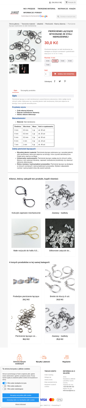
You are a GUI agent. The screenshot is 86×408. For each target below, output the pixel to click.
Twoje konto (50, 371)
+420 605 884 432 (68, 386)
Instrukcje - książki (67, 9)
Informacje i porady (32, 12)
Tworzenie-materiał (46, 9)
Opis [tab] (15, 90)
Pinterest (65, 81)
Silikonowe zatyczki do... (60, 251)
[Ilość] (46, 74)
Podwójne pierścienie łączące (26, 296)
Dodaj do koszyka (64, 74)
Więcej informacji (20, 404)
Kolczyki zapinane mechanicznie (26, 213)
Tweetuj (60, 81)
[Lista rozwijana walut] (40, 2)
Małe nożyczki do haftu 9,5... (26, 251)
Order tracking (48, 375)
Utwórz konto (48, 379)
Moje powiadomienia (50, 382)
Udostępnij (55, 81)
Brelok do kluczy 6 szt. (60, 296)
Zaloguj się (47, 377)
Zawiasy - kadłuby (60, 213)
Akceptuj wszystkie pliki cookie (20, 395)
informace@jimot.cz (69, 390)
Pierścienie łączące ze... (26, 336)
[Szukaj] (66, 17)
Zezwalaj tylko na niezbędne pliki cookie (21, 400)
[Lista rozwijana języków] (26, 2)
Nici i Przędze (29, 9)
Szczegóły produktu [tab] (28, 90)
